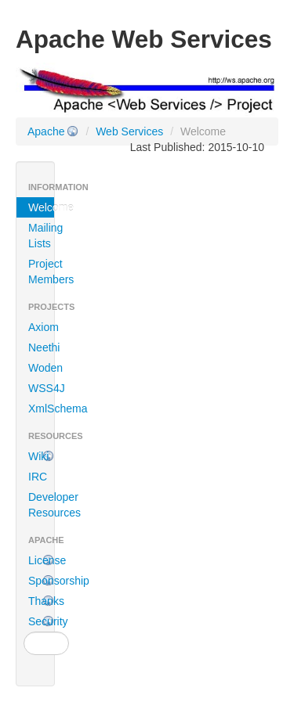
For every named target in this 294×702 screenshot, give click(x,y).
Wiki (38, 456)
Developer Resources (41, 505)
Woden (41, 368)
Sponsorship (41, 580)
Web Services (129, 131)
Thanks (41, 601)
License (41, 560)
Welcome (41, 207)
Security (41, 621)
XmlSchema (41, 408)
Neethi (41, 347)
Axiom (41, 327)
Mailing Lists (41, 235)
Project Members (41, 271)
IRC (37, 476)
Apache (45, 131)
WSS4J (41, 388)
